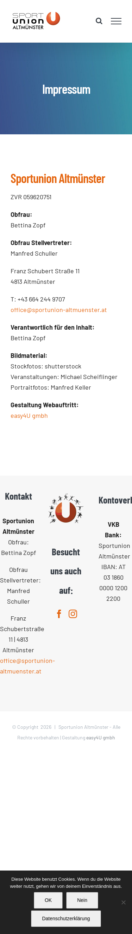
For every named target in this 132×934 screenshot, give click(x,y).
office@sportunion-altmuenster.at (59, 309)
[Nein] (123, 902)
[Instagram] (73, 614)
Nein (82, 900)
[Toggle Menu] (116, 21)
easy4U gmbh (29, 415)
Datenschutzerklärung (66, 918)
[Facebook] (59, 614)
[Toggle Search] (99, 20)
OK (48, 900)
